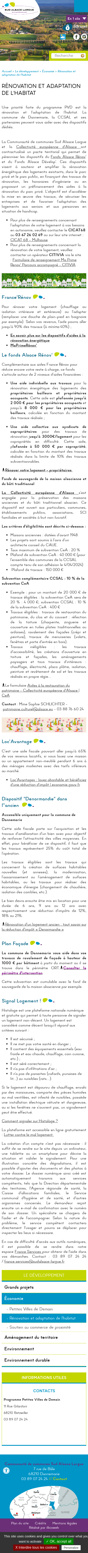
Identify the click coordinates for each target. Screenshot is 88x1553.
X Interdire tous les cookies (36, 1547)
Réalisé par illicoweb (44, 1527)
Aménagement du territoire (31, 1337)
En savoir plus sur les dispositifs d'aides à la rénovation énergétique (48, 338)
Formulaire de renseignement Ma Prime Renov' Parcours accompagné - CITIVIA (43, 262)
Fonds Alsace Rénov (68, 156)
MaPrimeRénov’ (23, 345)
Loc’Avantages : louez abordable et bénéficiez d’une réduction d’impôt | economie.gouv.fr (48, 782)
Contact (60, 1478)
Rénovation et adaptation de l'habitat (43, 1318)
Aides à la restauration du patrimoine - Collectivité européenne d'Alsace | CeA (40, 690)
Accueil (6, 71)
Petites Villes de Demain (31, 1309)
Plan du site (20, 1523)
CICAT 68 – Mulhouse (29, 239)
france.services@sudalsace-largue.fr (34, 1261)
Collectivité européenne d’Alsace (46, 146)
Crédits (40, 1523)
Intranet (74, 26)
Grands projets (19, 1287)
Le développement (27, 71)
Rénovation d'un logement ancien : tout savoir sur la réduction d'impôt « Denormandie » (44, 927)
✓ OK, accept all (58, 1541)
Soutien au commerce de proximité (40, 1327)
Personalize (71, 1547)
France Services (28, 1251)
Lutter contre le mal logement (29, 1134)
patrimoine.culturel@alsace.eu (28, 709)
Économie (48, 71)
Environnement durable (27, 1360)
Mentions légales (64, 1523)
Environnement (19, 1349)
